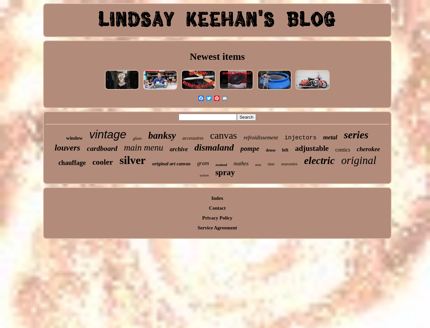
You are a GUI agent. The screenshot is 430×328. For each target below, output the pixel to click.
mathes (241, 163)
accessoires (193, 138)
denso (270, 150)
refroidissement (260, 137)
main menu (143, 147)
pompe (249, 148)
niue (271, 164)
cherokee (368, 149)
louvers (67, 147)
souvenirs (289, 163)
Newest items (217, 56)
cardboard (102, 148)
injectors (300, 137)
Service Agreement (217, 227)
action (204, 175)
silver (132, 160)
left (285, 150)
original (358, 160)
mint (258, 165)
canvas (223, 135)
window (74, 138)
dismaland (214, 147)
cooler (102, 162)
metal (330, 137)
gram (203, 163)
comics (342, 149)
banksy (162, 135)
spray (225, 172)
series (356, 135)
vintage (107, 134)
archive (179, 149)
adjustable (312, 148)
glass (137, 138)
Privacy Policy (217, 218)
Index (217, 198)
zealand (221, 165)
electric (319, 160)
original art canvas (171, 163)
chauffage (72, 162)
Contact (217, 208)
